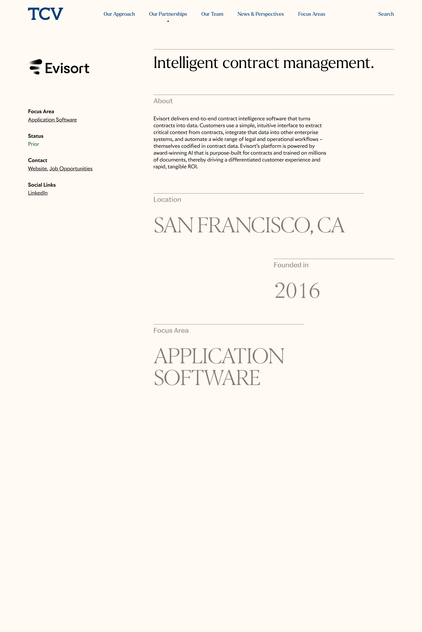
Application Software (52, 120)
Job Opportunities (71, 169)
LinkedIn (38, 193)
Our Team (212, 14)
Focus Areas (311, 14)
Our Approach (119, 14)
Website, (38, 169)
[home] (45, 14)
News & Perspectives (261, 14)
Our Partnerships (168, 14)
